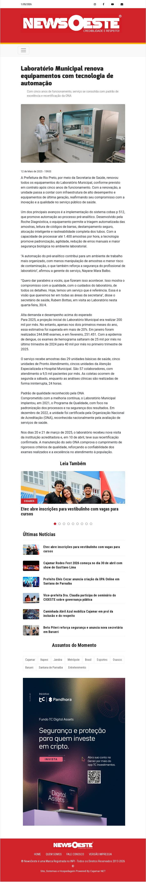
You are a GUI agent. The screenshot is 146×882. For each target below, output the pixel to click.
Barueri (29, 668)
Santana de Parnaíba (51, 668)
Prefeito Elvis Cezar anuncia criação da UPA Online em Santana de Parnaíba (81, 582)
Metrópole (74, 660)
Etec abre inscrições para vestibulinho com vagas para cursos (69, 512)
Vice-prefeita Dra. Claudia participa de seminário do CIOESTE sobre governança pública (79, 598)
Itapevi (44, 660)
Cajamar (30, 660)
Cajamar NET (98, 871)
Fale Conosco (75, 854)
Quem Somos (54, 854)
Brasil (88, 660)
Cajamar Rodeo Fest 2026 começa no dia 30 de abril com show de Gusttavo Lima (82, 566)
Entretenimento (77, 668)
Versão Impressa (100, 854)
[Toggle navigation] (23, 51)
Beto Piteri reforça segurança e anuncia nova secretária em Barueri (83, 630)
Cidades (29, 501)
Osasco (117, 660)
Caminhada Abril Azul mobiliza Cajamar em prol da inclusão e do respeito (78, 614)
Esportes (102, 660)
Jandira (58, 660)
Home (37, 854)
